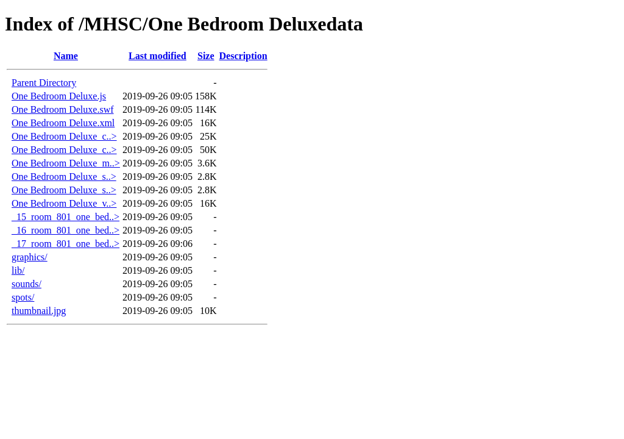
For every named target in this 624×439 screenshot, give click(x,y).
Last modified (157, 56)
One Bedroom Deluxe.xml (63, 123)
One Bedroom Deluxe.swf (63, 109)
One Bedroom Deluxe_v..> (64, 203)
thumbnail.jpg (39, 310)
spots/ (23, 297)
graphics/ (30, 257)
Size (205, 56)
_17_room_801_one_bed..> (65, 243)
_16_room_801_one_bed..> (65, 230)
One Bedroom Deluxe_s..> (64, 176)
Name (66, 56)
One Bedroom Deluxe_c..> (64, 136)
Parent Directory (44, 82)
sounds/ (26, 284)
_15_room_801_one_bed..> (65, 217)
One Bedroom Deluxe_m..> (66, 163)
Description (243, 56)
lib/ (18, 270)
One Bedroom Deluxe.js (59, 96)
